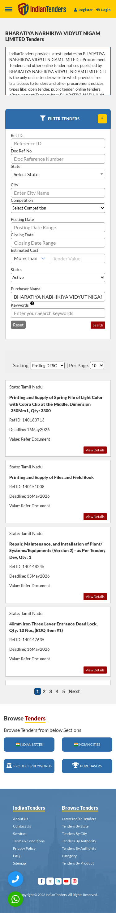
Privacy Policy (24, 848)
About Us (20, 818)
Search (98, 325)
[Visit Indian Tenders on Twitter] (50, 881)
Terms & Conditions (29, 841)
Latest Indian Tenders (79, 818)
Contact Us (22, 826)
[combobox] (58, 174)
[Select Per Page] (97, 365)
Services (19, 833)
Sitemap (19, 863)
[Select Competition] (58, 208)
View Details (95, 450)
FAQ (16, 855)
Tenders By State (75, 826)
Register (83, 10)
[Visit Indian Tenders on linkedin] (58, 881)
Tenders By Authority (79, 841)
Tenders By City (74, 833)
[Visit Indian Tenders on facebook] (41, 881)
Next (74, 691)
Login (103, 10)
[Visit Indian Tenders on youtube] (67, 881)
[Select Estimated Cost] (30, 258)
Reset (18, 324)
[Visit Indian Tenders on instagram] (74, 881)
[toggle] (102, 118)
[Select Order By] (48, 365)
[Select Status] (58, 277)
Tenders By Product (78, 863)
